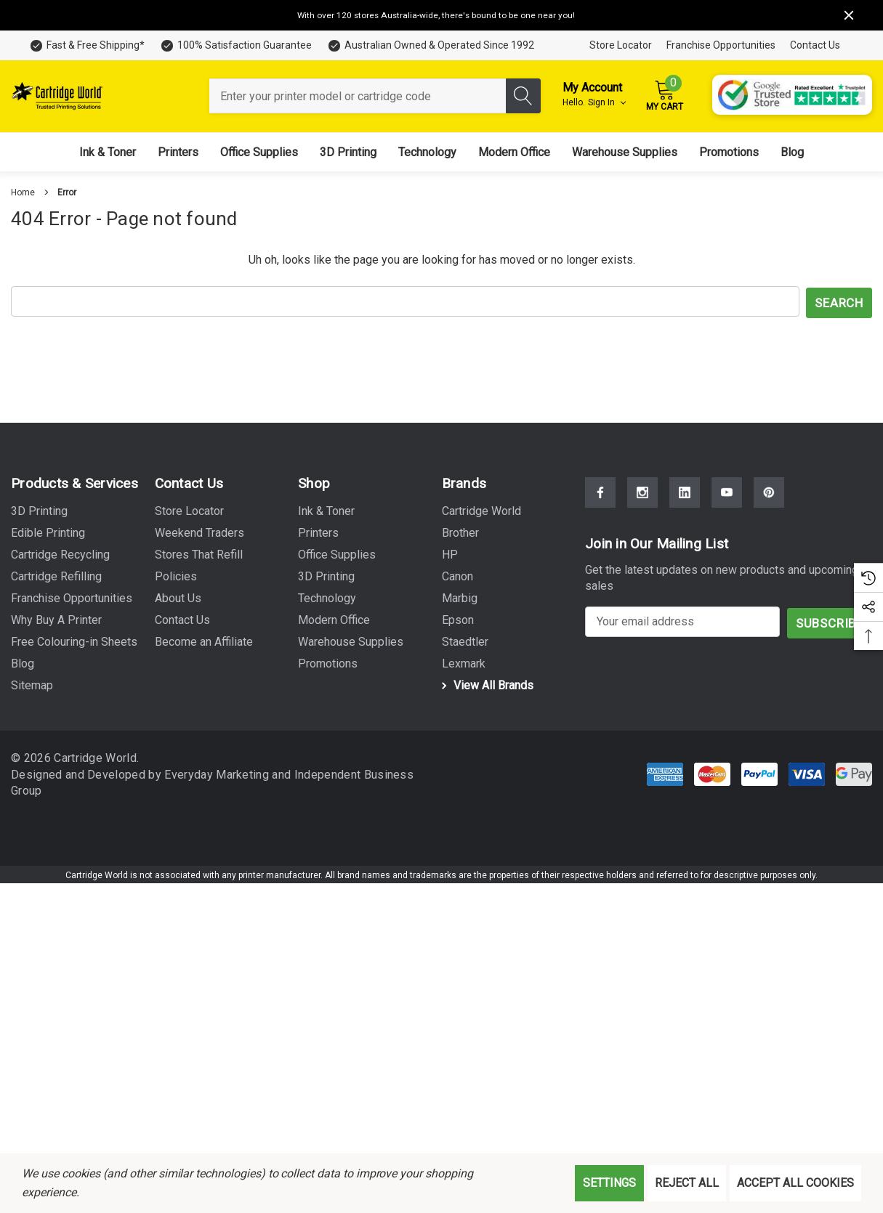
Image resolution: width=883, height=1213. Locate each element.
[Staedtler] (465, 641)
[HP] (450, 553)
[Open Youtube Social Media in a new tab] (726, 491)
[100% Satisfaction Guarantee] (235, 45)
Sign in (607, 102)
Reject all (687, 1183)
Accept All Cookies (795, 1183)
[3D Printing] (348, 152)
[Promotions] (729, 152)
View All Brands (485, 684)
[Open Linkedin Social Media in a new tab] (684, 491)
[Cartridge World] (481, 510)
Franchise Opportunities (720, 45)
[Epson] (458, 619)
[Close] (848, 15)
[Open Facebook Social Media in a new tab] (600, 491)
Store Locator (620, 45)
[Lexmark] (463, 662)
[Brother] (460, 532)
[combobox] (357, 95)
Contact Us (815, 45)
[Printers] (178, 152)
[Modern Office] (514, 152)
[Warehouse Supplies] (624, 152)
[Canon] (457, 575)
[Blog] (792, 152)
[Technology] (427, 152)
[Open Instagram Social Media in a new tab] (642, 491)
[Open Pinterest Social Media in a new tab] (769, 491)
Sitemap (32, 684)
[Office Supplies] (259, 152)
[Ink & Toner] (107, 152)
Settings (609, 1183)
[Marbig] (459, 597)
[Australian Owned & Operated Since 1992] (430, 45)
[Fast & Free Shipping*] (86, 45)
